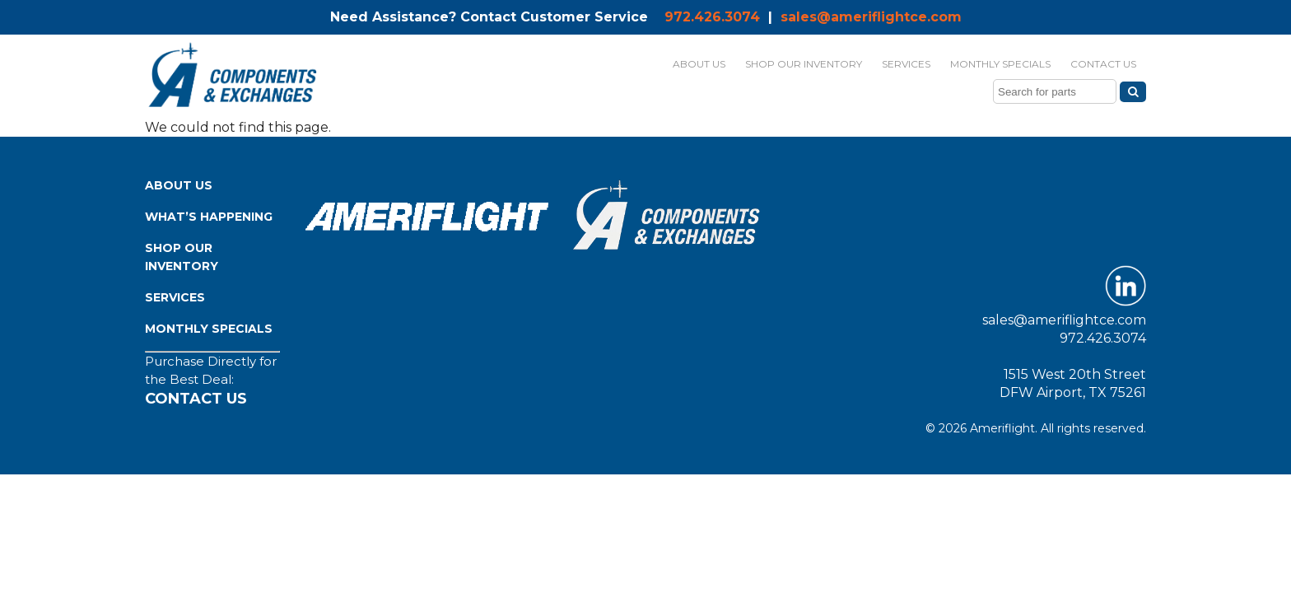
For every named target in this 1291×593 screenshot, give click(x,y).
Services (175, 297)
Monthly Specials (209, 328)
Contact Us (196, 399)
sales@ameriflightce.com (871, 17)
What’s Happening (209, 216)
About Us (178, 185)
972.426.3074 (712, 17)
